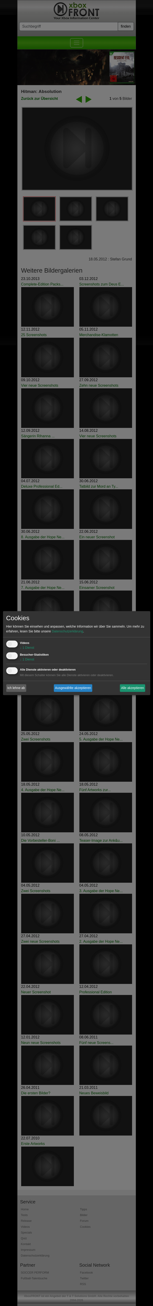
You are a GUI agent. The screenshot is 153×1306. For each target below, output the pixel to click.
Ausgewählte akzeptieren (73, 688)
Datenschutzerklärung (67, 631)
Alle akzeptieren (132, 688)
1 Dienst (27, 647)
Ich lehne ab (16, 688)
